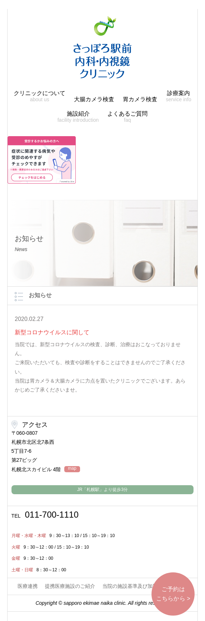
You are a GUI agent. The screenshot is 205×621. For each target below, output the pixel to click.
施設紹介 (78, 117)
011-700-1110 (45, 514)
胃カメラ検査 (140, 99)
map (72, 468)
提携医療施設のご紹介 (70, 586)
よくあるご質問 (127, 117)
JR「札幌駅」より (102, 489)
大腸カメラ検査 (94, 99)
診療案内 (178, 96)
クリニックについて (39, 96)
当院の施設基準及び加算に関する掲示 (145, 586)
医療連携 (28, 586)
